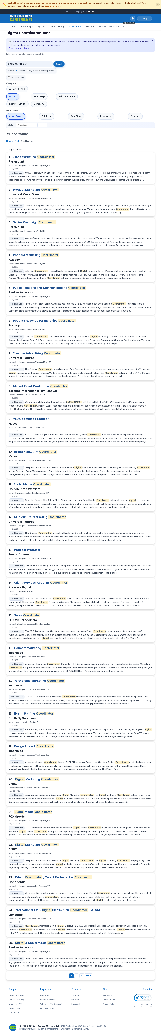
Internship (39, 96)
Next (88, 976)
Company (39, 103)
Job (14, 96)
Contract (135, 116)
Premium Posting (47, 1000)
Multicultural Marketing (40, 517)
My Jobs (41, 26)
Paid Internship (67, 96)
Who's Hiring (57, 26)
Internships (27, 26)
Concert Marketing (37, 648)
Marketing (37, 779)
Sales (27, 615)
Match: (11, 70)
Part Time (76, 116)
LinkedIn (75, 1000)
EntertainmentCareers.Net (46, 1026)
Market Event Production (40, 386)
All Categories (17, 88)
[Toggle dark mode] (132, 18)
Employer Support (48, 1008)
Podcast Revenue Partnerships (44, 320)
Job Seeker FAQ (16, 1000)
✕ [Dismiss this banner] (158, 4)
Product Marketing (36, 189)
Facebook (75, 1004)
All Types (17, 116)
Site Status (107, 995)
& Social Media (40, 943)
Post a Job (90, 11)
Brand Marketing (35, 452)
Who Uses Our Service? (51, 1004)
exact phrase (47, 70)
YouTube (75, 995)
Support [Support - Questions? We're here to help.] (90, 26)
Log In (144, 18)
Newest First (12, 141)
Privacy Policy (109, 1004)
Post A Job (45, 995)
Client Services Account (41, 582)
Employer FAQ (15, 1004)
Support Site (14, 1008)
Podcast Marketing (36, 255)
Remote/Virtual (17, 103)
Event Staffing (34, 713)
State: (11, 125)
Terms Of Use (109, 1000)
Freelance (105, 116)
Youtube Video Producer (31, 419)
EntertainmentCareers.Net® (31, 1029)
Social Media (32, 484)
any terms (33, 70)
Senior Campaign (34, 222)
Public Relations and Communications (49, 288)
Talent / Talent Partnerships (53, 877)
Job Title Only (17, 77)
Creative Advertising (37, 353)
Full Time (47, 116)
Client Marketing (33, 157)
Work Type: (12, 110)
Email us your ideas (19, 48)
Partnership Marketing (39, 681)
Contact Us (14, 1012)
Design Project (34, 746)
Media (33, 812)
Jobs (14, 26)
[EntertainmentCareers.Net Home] (21, 18)
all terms (21, 70)
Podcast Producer (27, 550)
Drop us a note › (53, 6)
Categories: (12, 83)
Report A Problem (17, 995)
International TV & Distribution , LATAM (57, 910)
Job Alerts (74, 26)
